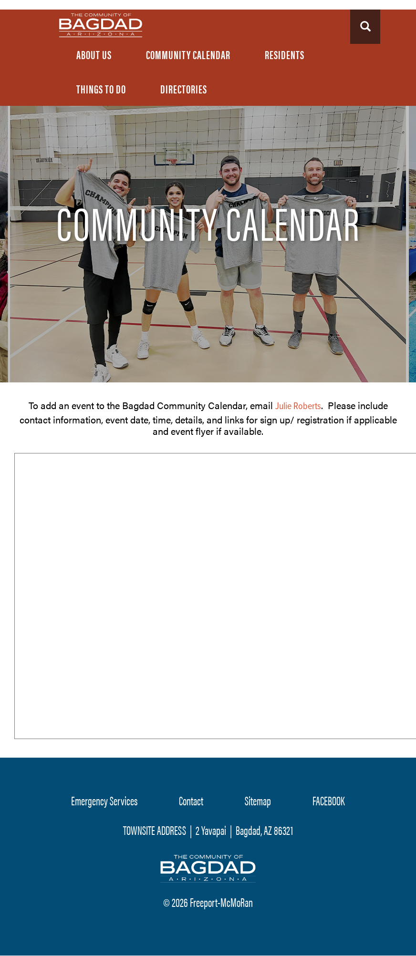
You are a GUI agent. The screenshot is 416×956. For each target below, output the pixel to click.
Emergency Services (104, 800)
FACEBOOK (328, 800)
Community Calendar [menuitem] (188, 54)
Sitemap (258, 800)
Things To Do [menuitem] (101, 89)
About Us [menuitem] (94, 54)
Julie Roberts (298, 407)
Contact (191, 800)
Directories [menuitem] (183, 89)
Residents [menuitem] (284, 54)
